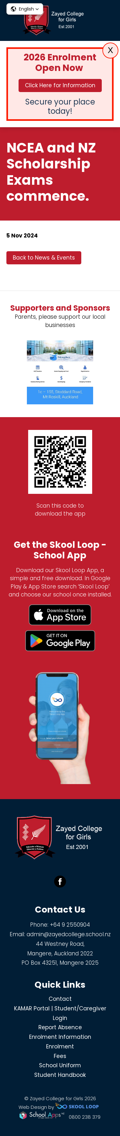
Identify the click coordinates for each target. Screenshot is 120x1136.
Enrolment (60, 1046)
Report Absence (60, 1027)
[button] (25, 9)
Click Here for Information (60, 85)
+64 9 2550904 (70, 925)
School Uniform (60, 1065)
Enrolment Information (60, 1037)
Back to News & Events (44, 257)
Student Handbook (60, 1075)
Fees (60, 1056)
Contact (60, 999)
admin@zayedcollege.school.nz (69, 934)
